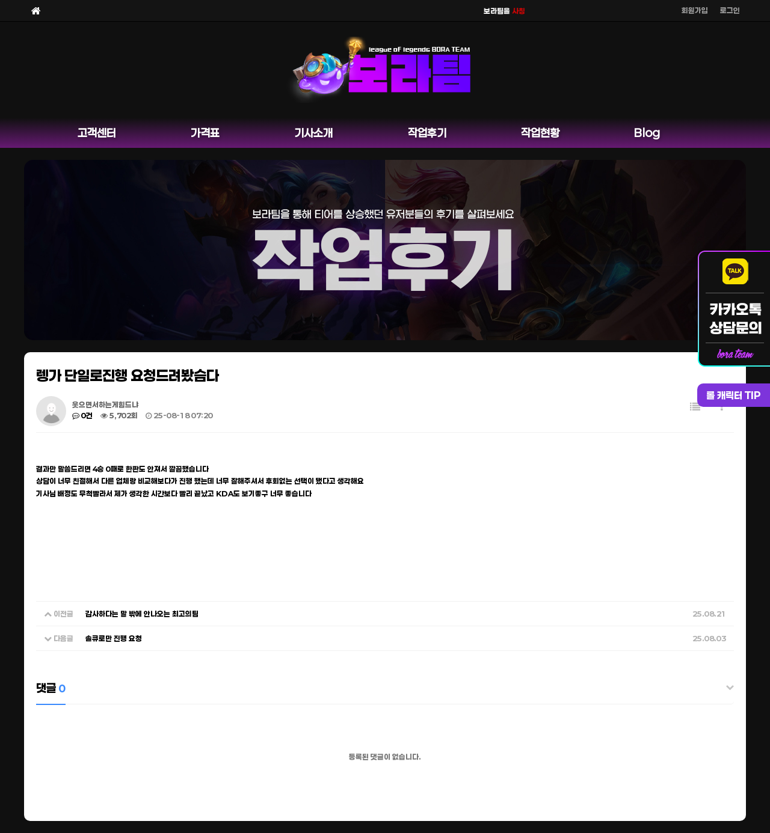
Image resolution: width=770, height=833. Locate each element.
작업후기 (427, 132)
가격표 (205, 132)
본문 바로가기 (0, 0)
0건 (82, 415)
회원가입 (695, 10)
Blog (647, 132)
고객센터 (97, 132)
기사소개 (313, 132)
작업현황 (540, 132)
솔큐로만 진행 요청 (113, 638)
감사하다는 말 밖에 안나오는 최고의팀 (142, 613)
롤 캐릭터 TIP (733, 395)
